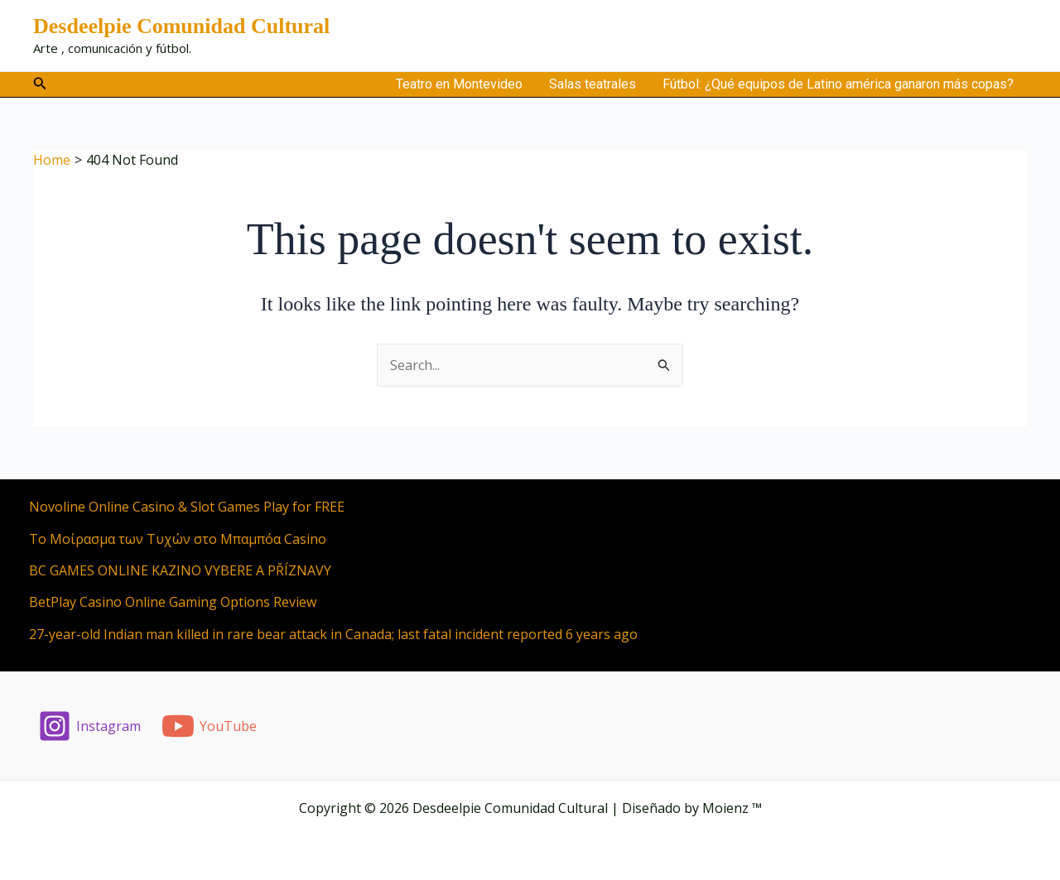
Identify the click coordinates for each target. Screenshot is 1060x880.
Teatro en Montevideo (459, 84)
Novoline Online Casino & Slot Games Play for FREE (186, 507)
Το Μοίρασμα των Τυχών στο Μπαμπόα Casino (177, 539)
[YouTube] (210, 726)
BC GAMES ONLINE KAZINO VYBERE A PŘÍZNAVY (180, 570)
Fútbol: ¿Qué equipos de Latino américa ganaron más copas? (838, 84)
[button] (40, 84)
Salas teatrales (592, 84)
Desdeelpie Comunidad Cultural (181, 26)
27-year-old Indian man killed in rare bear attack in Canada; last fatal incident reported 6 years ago (333, 634)
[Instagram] (90, 726)
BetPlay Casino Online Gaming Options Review (172, 602)
